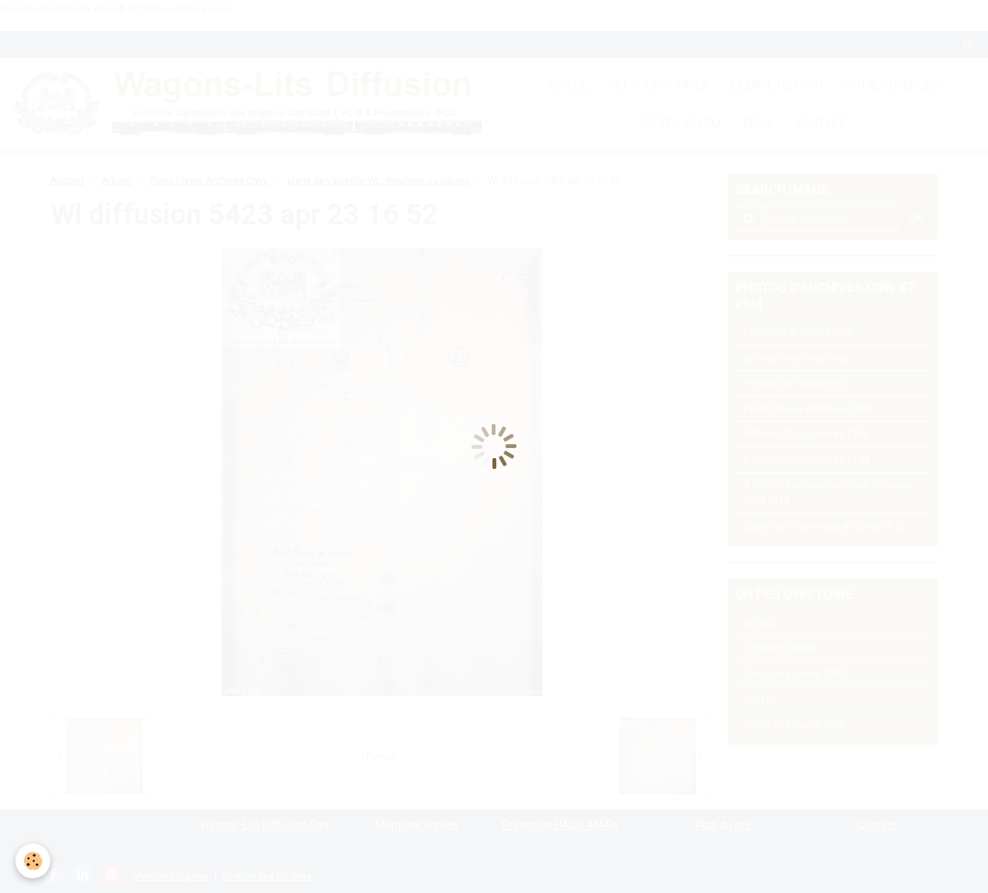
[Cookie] (32, 861)
